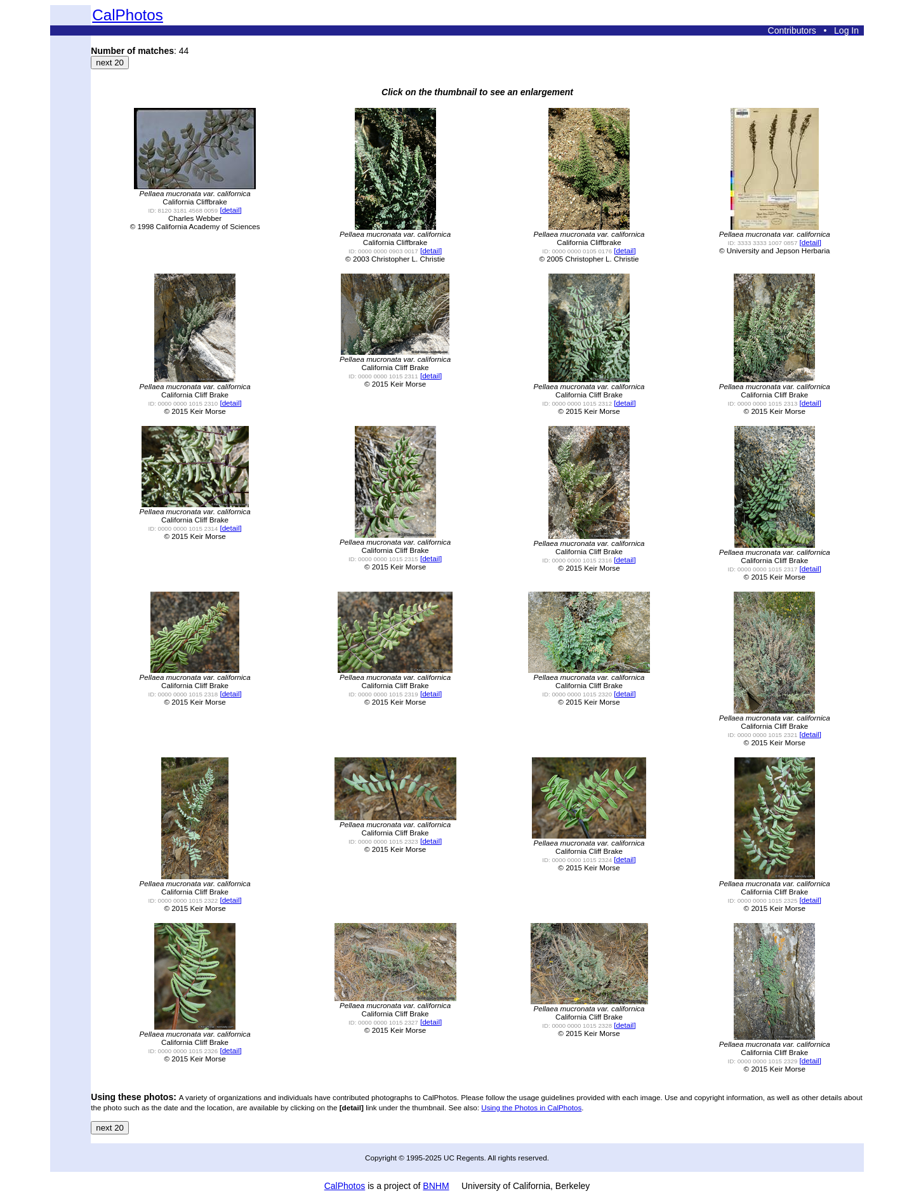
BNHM (436, 1186)
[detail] (230, 210)
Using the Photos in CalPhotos (531, 1107)
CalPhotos (127, 14)
